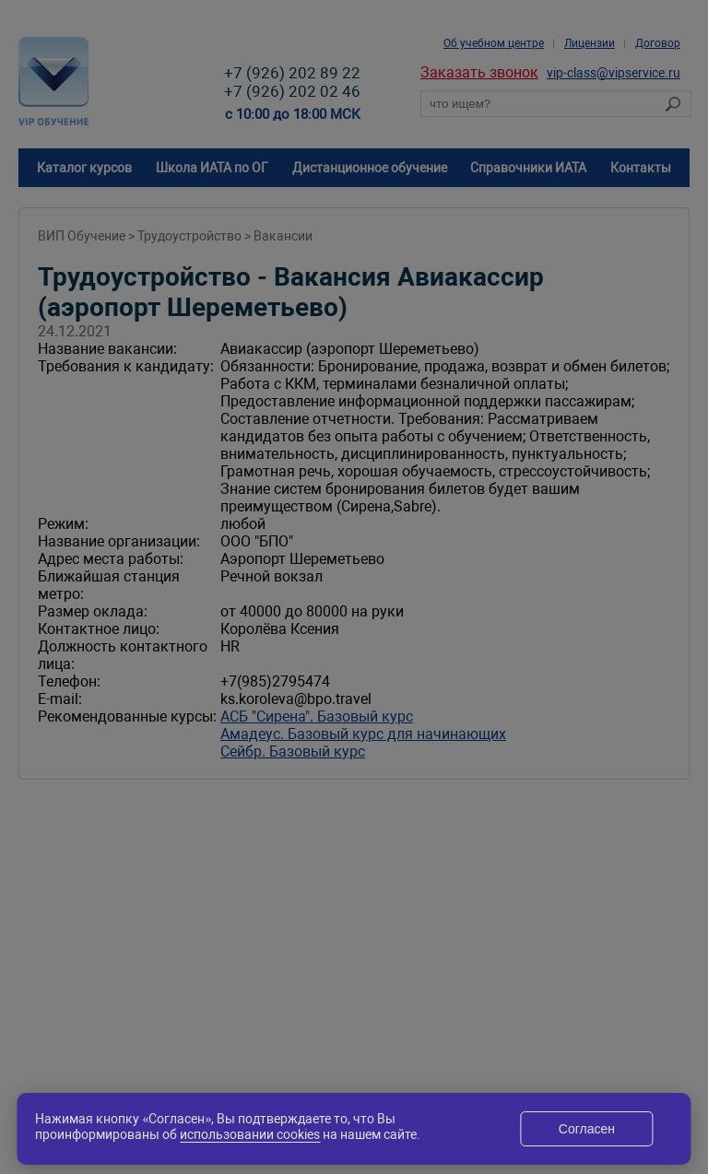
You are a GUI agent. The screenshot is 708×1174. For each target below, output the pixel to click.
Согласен (587, 1128)
